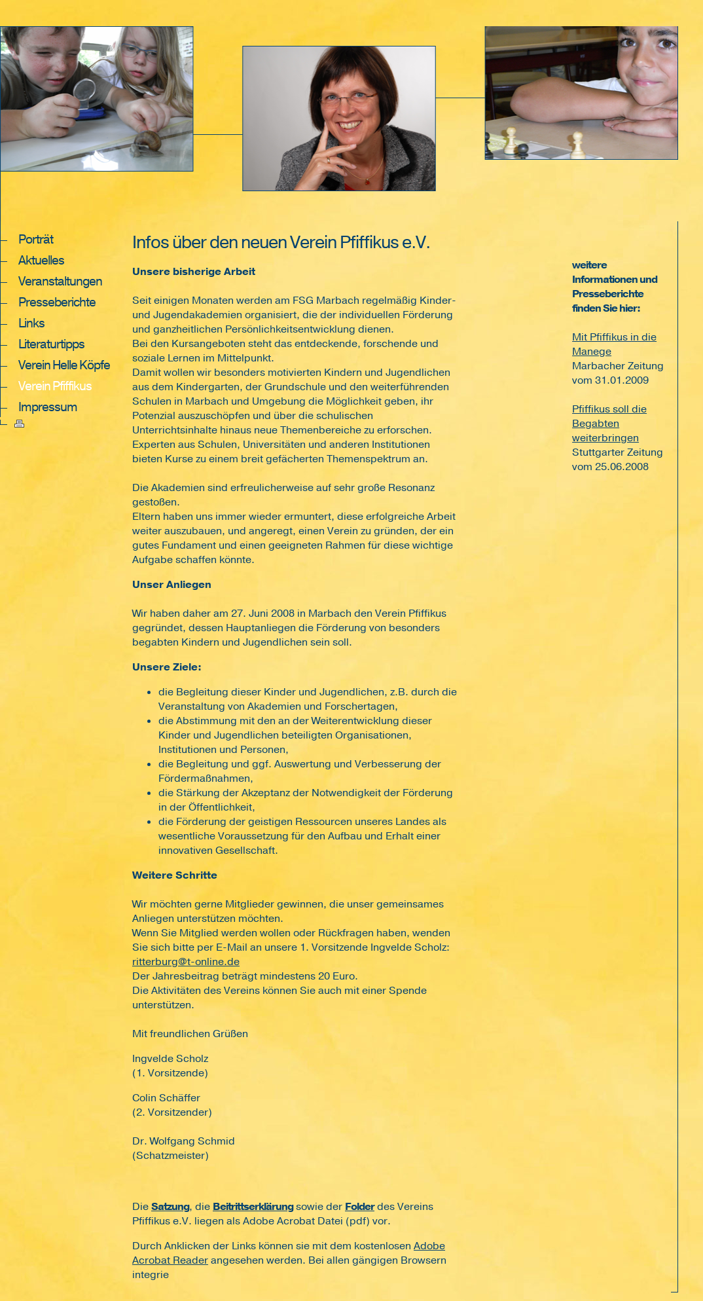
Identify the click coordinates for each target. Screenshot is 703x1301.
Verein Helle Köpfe (64, 365)
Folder (359, 1207)
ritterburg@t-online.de (186, 962)
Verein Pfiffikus (55, 386)
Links (31, 323)
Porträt (35, 239)
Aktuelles (41, 260)
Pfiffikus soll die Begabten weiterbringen (609, 423)
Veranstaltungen (60, 281)
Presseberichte (57, 302)
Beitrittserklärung (253, 1207)
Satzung (170, 1207)
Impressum (47, 407)
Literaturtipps (51, 344)
